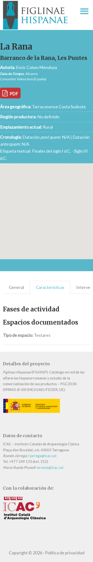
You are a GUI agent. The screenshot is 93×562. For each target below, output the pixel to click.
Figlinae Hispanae (37, 15)
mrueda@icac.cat (50, 467)
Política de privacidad (64, 552)
